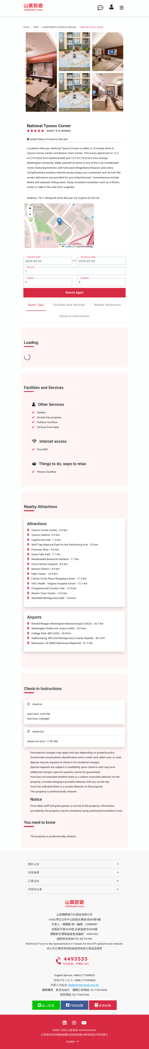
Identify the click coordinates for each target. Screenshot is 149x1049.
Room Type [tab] (36, 305)
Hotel (36, 27)
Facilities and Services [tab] (69, 305)
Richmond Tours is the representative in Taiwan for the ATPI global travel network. (74, 943)
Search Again (74, 292)
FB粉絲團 (74, 1005)
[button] (59, 221)
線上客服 (46, 1005)
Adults (30, 278)
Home (26, 27)
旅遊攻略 (103, 1005)
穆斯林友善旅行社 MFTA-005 (74, 938)
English (72, 1041)
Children (85, 278)
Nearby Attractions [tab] (107, 305)
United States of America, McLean (59, 27)
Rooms (30, 267)
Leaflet (67, 246)
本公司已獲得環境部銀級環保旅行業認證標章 (74, 948)
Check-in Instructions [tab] (74, 316)
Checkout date (88, 257)
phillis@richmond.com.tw (83, 984)
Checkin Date (34, 257)
